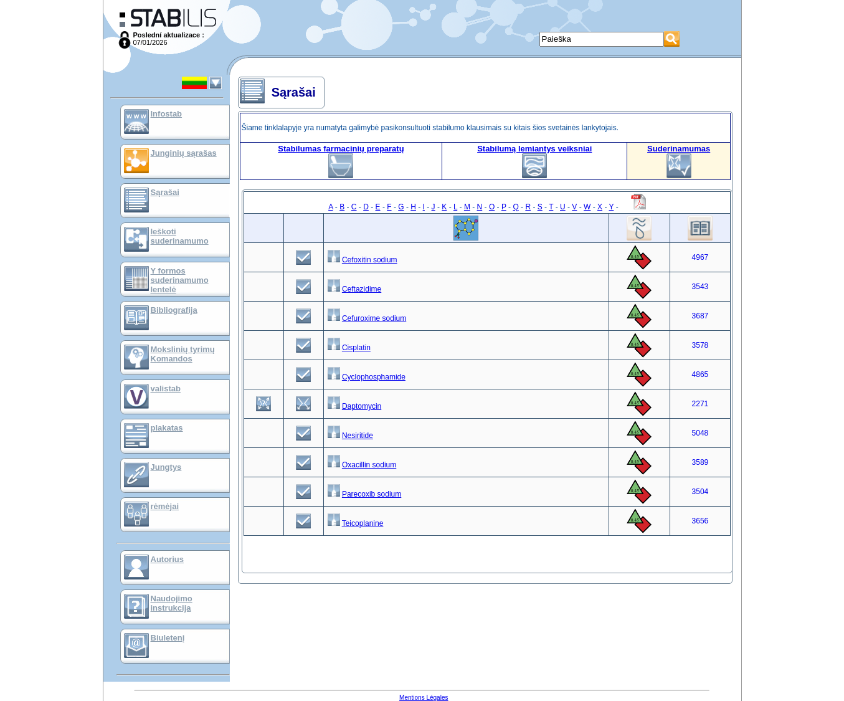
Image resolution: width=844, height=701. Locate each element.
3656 (700, 521)
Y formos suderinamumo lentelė (180, 280)
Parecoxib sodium (371, 494)
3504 (700, 491)
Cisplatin (356, 347)
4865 (700, 374)
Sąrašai (165, 192)
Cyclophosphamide (373, 377)
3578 (700, 345)
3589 (700, 462)
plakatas (167, 427)
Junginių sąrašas (184, 153)
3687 (700, 316)
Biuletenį (168, 637)
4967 (700, 257)
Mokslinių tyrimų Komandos (183, 354)
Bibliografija (174, 310)
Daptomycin (361, 406)
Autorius (167, 559)
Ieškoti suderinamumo (180, 236)
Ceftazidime (361, 289)
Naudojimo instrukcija (171, 603)
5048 (700, 433)
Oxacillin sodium (369, 464)
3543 (700, 286)
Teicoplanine (363, 523)
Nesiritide (357, 435)
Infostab (167, 113)
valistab (166, 388)
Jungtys (166, 467)
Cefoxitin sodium (369, 259)
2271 (700, 403)
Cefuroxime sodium (374, 318)
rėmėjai (165, 506)
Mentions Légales (423, 697)
